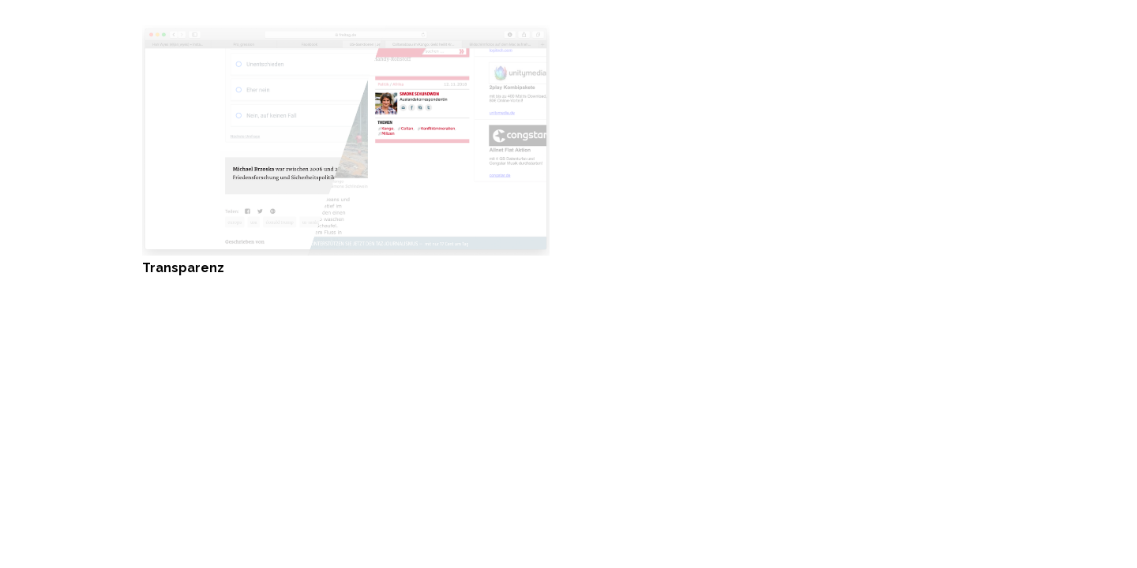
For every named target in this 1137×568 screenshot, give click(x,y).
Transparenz (183, 267)
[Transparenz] (346, 34)
